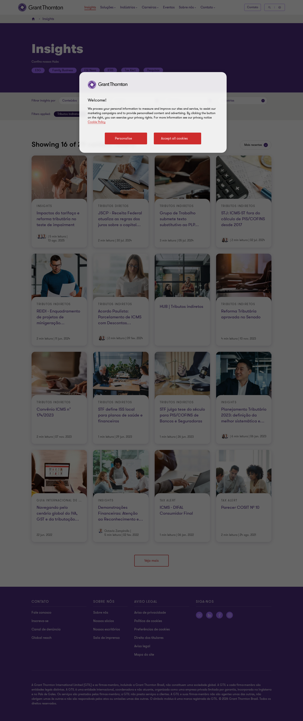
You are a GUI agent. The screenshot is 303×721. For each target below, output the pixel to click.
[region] (153, 112)
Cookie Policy (96, 122)
